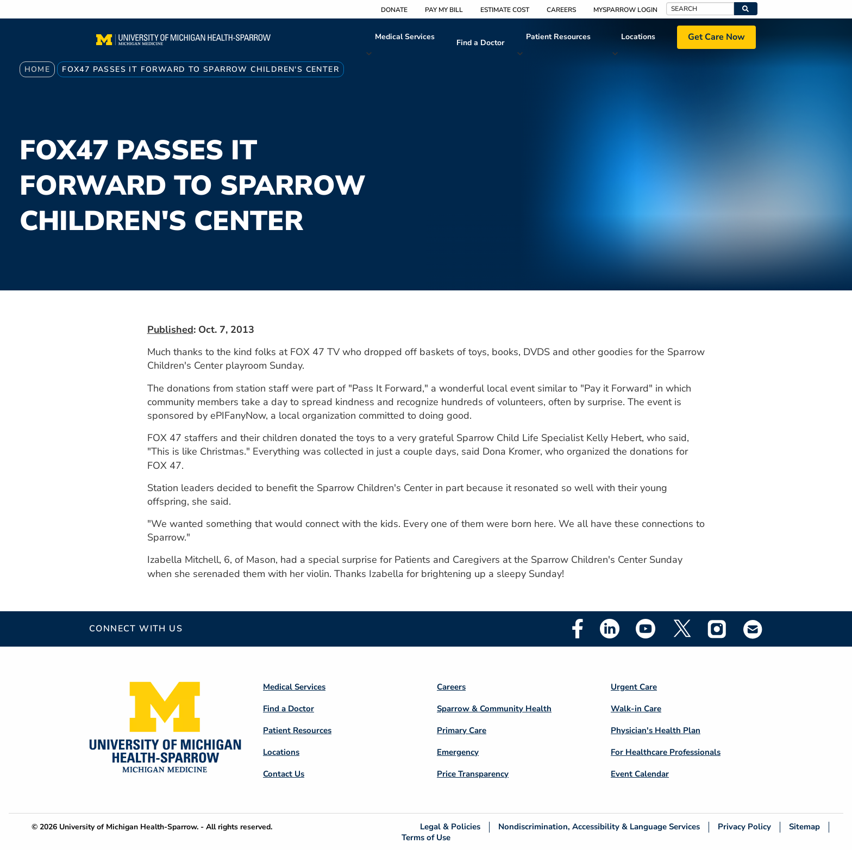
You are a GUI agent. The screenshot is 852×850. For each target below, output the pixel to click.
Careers (561, 9)
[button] (745, 8)
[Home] (183, 43)
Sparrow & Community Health (494, 708)
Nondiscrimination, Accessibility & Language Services (599, 827)
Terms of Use (426, 837)
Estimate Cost (504, 9)
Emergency (458, 752)
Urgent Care (634, 686)
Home (37, 69)
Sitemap (804, 827)
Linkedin (609, 628)
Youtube (645, 628)
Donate (394, 9)
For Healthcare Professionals (666, 752)
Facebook (578, 628)
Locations (638, 37)
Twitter (681, 628)
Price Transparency (473, 773)
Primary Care (461, 730)
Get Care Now (716, 37)
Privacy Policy (744, 827)
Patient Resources (558, 37)
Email (753, 629)
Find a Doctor (480, 43)
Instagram (717, 628)
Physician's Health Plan (655, 730)
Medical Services (405, 37)
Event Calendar (640, 773)
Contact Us (283, 773)
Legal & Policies (450, 827)
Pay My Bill (444, 9)
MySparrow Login (625, 9)
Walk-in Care (636, 708)
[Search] (700, 8)
